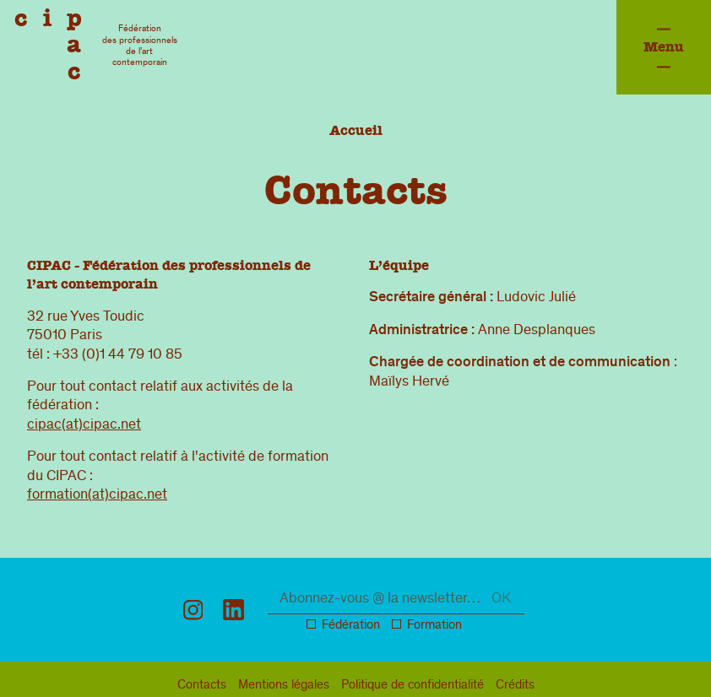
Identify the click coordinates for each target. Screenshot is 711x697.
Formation (434, 626)
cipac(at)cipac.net (84, 425)
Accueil (356, 130)
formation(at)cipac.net (97, 495)
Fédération (351, 626)
